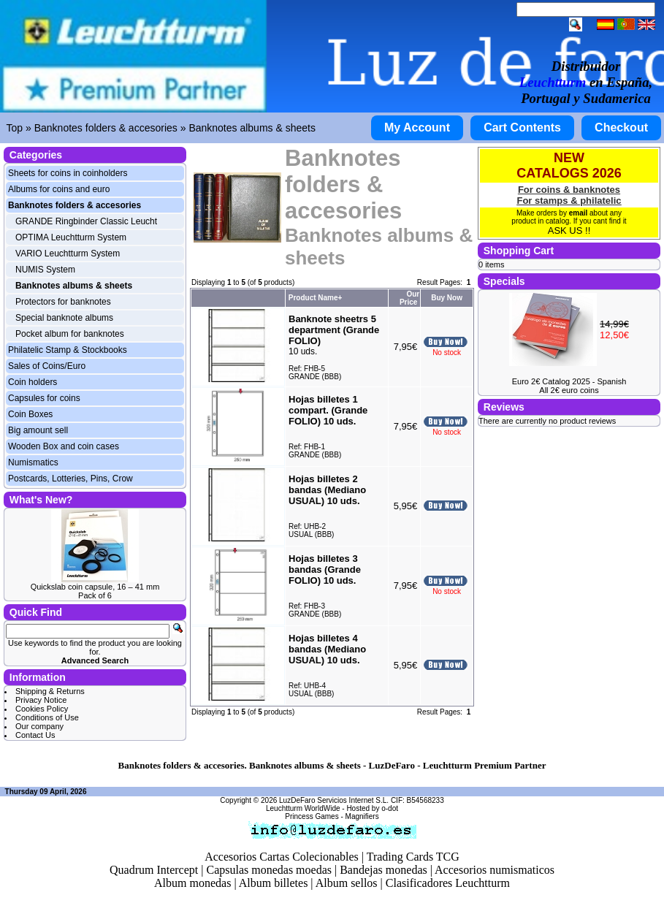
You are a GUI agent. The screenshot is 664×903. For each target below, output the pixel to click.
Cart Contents (522, 127)
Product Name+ (316, 298)
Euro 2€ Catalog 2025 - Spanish (569, 381)
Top (15, 128)
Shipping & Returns (50, 691)
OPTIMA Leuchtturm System (70, 237)
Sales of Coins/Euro (46, 366)
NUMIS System (45, 269)
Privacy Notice (40, 700)
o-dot (389, 808)
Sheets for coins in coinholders (67, 173)
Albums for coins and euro (59, 189)
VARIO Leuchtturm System (67, 253)
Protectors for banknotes (63, 302)
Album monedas (192, 883)
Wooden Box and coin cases (63, 446)
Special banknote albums (64, 318)
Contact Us (35, 735)
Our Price (409, 298)
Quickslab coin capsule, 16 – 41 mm (95, 586)
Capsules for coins (44, 398)
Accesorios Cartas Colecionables (282, 856)
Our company (39, 726)
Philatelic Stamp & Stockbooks (67, 350)
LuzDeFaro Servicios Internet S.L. (334, 800)
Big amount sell (38, 430)
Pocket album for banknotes (69, 334)
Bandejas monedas (383, 870)
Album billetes (273, 883)
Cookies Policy (41, 708)
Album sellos (347, 883)
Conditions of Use (47, 717)
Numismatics (33, 462)
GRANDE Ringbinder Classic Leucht (86, 221)
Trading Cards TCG (413, 856)
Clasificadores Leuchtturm (448, 883)
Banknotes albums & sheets (252, 128)
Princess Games (311, 816)
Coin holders (32, 382)
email (578, 213)
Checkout (621, 127)
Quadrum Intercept (154, 870)
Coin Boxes (30, 414)
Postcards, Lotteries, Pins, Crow (70, 478)
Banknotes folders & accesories (106, 128)
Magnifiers (362, 816)
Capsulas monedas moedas (269, 870)
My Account (417, 127)
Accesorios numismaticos (494, 870)
